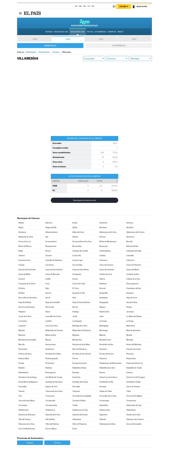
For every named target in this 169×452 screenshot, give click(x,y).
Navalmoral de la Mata (81, 344)
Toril (20, 396)
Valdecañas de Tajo (133, 405)
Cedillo (48, 279)
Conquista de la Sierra (27, 284)
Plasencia (103, 358)
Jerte (101, 316)
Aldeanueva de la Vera (108, 232)
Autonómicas (118, 45)
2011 (101, 39)
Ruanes (102, 372)
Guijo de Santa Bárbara (81, 302)
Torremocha (131, 401)
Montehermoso (105, 340)
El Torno (75, 288)
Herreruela (49, 307)
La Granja (103, 321)
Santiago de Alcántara (54, 382)
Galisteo (21, 293)
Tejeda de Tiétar (105, 391)
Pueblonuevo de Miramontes (110, 363)
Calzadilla (130, 255)
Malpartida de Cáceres (54, 330)
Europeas (112, 32)
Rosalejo (75, 372)
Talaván (21, 391)
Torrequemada (51, 405)
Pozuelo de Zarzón (79, 363)
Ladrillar (48, 321)
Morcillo (21, 344)
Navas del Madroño (133, 344)
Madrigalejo (103, 326)
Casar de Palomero (133, 265)
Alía (46, 237)
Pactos (90, 32)
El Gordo (21, 288)
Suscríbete (124, 6)
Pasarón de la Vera (133, 349)
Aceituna (129, 223)
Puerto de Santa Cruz (134, 363)
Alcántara (103, 227)
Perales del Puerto (106, 354)
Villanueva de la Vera (26, 424)
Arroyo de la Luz (24, 241)
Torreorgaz (22, 405)
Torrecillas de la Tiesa (107, 396)
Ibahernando (104, 312)
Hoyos (47, 312)
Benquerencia (50, 246)
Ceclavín (21, 279)
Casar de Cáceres (106, 265)
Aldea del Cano (78, 232)
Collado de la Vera (133, 279)
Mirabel (129, 335)
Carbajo (21, 265)
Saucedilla (22, 387)
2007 (134, 39)
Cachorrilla (76, 255)
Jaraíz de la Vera (24, 316)
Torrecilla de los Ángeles (81, 396)
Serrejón (102, 387)
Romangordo (50, 372)
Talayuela (76, 391)
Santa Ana (76, 377)
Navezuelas (22, 349)
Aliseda (75, 237)
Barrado (129, 241)
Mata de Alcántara (133, 330)
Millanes (102, 335)
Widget (121, 32)
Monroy (48, 340)
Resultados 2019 (78, 32)
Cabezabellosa (105, 251)
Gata (74, 298)
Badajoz (30, 443)
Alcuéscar (22, 232)
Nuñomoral (49, 349)
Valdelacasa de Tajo (80, 410)
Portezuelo (49, 363)
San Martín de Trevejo (53, 377)
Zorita (74, 429)
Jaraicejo (130, 312)
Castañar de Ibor (132, 274)
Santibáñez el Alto (106, 382)
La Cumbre (22, 321)
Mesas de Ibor (50, 335)
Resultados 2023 (61, 32)
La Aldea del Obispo (134, 316)
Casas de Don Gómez (80, 270)
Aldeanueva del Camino (135, 232)
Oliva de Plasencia (79, 349)
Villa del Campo (24, 419)
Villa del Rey (50, 419)
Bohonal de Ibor (132, 246)
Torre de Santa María (26, 401)
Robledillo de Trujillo (134, 368)
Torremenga (104, 401)
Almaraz (102, 237)
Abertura (48, 223)
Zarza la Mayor (51, 429)
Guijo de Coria (131, 298)
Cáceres (48, 255)
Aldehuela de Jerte (25, 237)
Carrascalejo (77, 265)
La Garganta (77, 321)
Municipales (50, 45)
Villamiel (102, 419)
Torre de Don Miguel (134, 396)
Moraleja (129, 340)
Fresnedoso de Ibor (133, 288)
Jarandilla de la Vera (53, 316)
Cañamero (103, 260)
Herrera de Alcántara (26, 307)
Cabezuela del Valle (133, 251)
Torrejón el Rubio (79, 401)
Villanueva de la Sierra (135, 419)
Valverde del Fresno (80, 415)
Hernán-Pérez (131, 302)
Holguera (22, 312)
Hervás (75, 307)
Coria (47, 284)
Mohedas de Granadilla (27, 340)
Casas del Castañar (106, 270)
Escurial (102, 288)
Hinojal (129, 307)
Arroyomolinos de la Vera (82, 241)
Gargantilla (103, 293)
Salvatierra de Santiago (27, 377)
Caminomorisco (24, 260)
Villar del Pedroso (52, 424)
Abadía (21, 223)
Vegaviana (103, 415)
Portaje (21, 363)
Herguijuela (103, 302)
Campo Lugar (77, 260)
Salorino (129, 372)
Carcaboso (49, 265)
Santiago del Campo (80, 382)
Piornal (75, 358)
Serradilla (76, 387)
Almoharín (130, 237)
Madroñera (130, 326)
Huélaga (75, 312)
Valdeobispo (131, 410)
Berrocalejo (76, 246)
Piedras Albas (23, 358)
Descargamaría (132, 284)
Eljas (47, 288)
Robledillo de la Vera (107, 368)
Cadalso (102, 255)
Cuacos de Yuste (78, 284)
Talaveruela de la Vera (54, 391)
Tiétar (128, 391)
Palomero (103, 349)
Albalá (74, 227)
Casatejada (76, 274)
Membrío (21, 335)
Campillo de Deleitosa (53, 260)
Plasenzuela (131, 358)
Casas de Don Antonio (53, 270)
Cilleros (102, 279)
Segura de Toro (51, 387)
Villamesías (76, 419)
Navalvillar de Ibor (106, 344)
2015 (68, 39)
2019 (35, 39)
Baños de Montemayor (108, 241)
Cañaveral (130, 260)
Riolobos (48, 368)
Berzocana (103, 246)
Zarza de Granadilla (133, 424)
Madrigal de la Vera (79, 326)
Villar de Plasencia (79, 424)
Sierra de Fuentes (133, 387)
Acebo (74, 223)
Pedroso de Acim (25, 354)
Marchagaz (103, 330)
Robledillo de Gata (79, 368)
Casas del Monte (132, 270)
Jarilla (74, 316)
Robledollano (23, 372)
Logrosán (22, 326)
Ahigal (20, 227)
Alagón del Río (50, 227)
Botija (20, 251)
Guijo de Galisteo (24, 302)
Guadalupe (103, 298)
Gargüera (130, 293)
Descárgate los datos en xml (84, 200)
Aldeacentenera (51, 232)
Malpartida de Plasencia (81, 330)
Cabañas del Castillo (80, 251)
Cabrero (21, 255)
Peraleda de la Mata (53, 354)
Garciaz (48, 293)
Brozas (48, 251)
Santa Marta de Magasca (28, 382)
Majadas (21, 330)
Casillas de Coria (105, 274)
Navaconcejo (50, 344)
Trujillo (75, 405)
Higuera (102, 307)
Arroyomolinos (51, 241)
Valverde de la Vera (52, 415)
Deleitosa (103, 284)
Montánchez (77, 340)
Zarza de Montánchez (26, 429)
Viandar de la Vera (133, 415)
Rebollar (21, 368)
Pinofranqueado (51, 358)
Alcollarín (130, 227)
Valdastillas (103, 405)
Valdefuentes (23, 410)
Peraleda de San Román (81, 354)
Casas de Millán (24, 274)
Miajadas (75, 335)
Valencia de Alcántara (26, 415)
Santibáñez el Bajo (133, 382)
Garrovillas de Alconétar (27, 298)
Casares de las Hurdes (27, 270)
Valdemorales (104, 410)
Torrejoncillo (50, 401)
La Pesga (129, 321)
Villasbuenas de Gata (107, 424)
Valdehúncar (50, 410)
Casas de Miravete (52, 274)
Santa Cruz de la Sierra (108, 377)
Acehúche (103, 223)
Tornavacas (49, 396)
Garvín (47, 298)
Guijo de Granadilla (52, 302)
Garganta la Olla (78, 293)
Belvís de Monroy (25, 246)
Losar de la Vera (51, 326)
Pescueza (130, 354)
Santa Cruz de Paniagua (135, 377)
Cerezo (75, 279)
